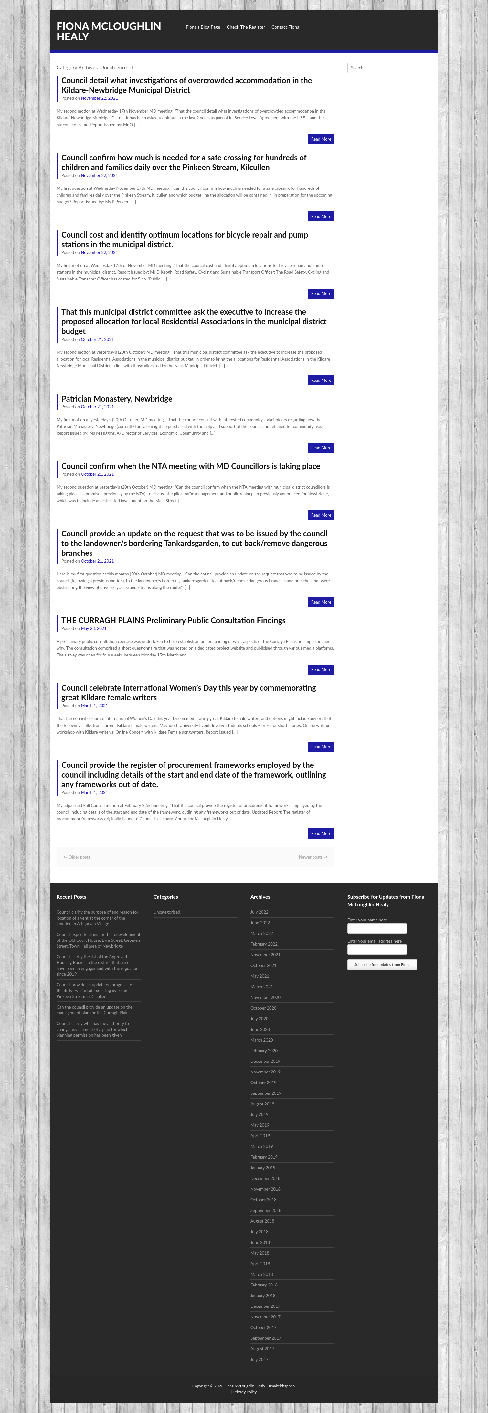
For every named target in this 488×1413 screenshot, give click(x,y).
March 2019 (261, 1146)
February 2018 (264, 1284)
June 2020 (260, 1029)
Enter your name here (367, 919)
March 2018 (261, 1274)
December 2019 (265, 1061)
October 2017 (263, 1327)
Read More (321, 139)
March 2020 (261, 1039)
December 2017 (265, 1306)
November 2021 (265, 954)
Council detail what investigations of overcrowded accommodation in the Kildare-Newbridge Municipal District (186, 85)
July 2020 (259, 1018)
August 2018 (262, 1221)
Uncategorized (167, 912)
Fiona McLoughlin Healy (109, 31)
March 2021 (261, 986)
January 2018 (262, 1295)
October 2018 (263, 1199)
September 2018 (265, 1210)
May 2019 (259, 1125)
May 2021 (259, 976)
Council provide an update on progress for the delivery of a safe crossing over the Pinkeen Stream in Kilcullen (95, 990)
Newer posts (313, 856)
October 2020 (263, 1008)
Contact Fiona (285, 27)
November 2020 (265, 997)
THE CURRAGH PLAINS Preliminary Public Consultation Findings (173, 620)
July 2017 (259, 1359)
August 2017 (262, 1348)
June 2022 (260, 922)
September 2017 (265, 1338)
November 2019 (265, 1071)
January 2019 (262, 1167)
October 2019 (263, 1082)
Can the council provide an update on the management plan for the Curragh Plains (95, 1009)
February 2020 (264, 1050)
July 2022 (259, 912)
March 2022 (261, 933)
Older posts (76, 856)
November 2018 (265, 1189)
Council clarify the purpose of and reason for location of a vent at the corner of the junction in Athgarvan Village (97, 918)
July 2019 (259, 1114)
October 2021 (263, 965)
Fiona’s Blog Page (203, 27)
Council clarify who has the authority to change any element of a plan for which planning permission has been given (93, 1029)
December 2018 (265, 1178)
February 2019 (264, 1157)
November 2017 (265, 1316)
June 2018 (260, 1242)
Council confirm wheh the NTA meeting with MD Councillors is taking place (190, 466)
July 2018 (259, 1231)
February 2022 (264, 944)
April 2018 (260, 1263)
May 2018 (259, 1252)
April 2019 (260, 1135)
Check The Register (246, 27)
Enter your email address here (374, 941)
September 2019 (265, 1093)
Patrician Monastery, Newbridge (116, 398)
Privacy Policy (245, 1391)
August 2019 (262, 1103)
